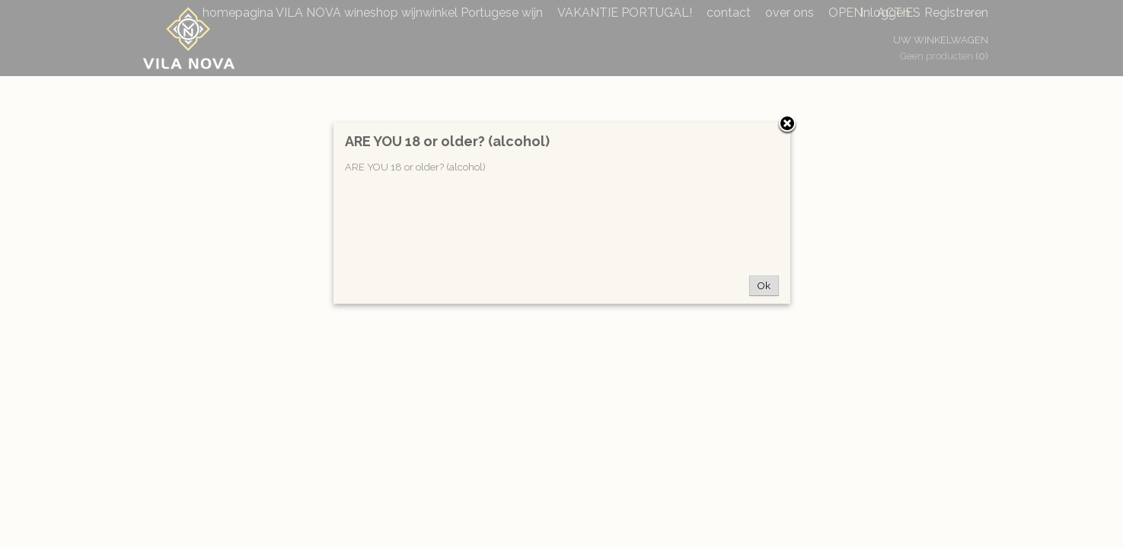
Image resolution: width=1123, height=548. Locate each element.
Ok (764, 286)
